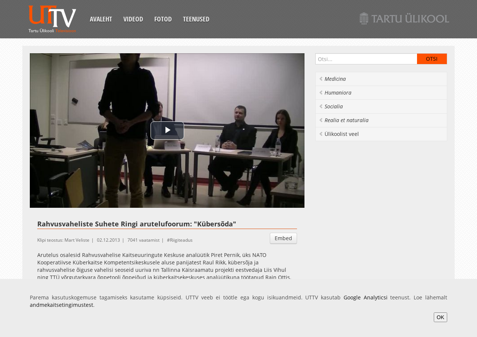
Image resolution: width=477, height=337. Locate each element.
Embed (283, 238)
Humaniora (335, 92)
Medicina (332, 78)
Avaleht (101, 19)
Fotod (163, 19)
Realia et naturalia (344, 120)
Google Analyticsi (366, 297)
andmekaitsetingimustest (61, 304)
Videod (133, 19)
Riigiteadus (181, 240)
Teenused (196, 19)
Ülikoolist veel (339, 133)
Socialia (331, 106)
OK (440, 317)
